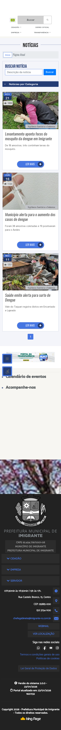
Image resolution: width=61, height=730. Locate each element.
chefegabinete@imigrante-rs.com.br (32, 618)
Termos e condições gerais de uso (40, 654)
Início (7, 54)
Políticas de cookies (47, 658)
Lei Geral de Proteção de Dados (39, 668)
